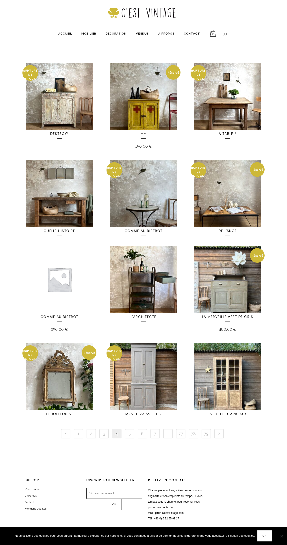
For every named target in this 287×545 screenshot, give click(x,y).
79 (206, 433)
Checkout (31, 495)
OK (265, 535)
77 (180, 433)
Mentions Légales (35, 508)
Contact (29, 502)
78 (193, 433)
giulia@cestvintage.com (169, 512)
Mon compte (32, 489)
